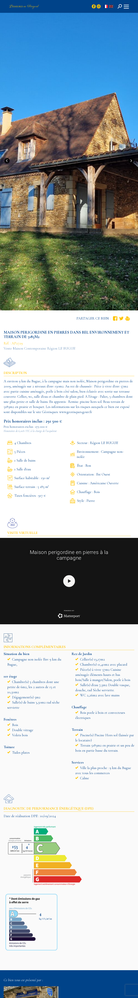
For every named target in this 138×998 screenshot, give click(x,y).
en (111, 6)
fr (105, 6)
